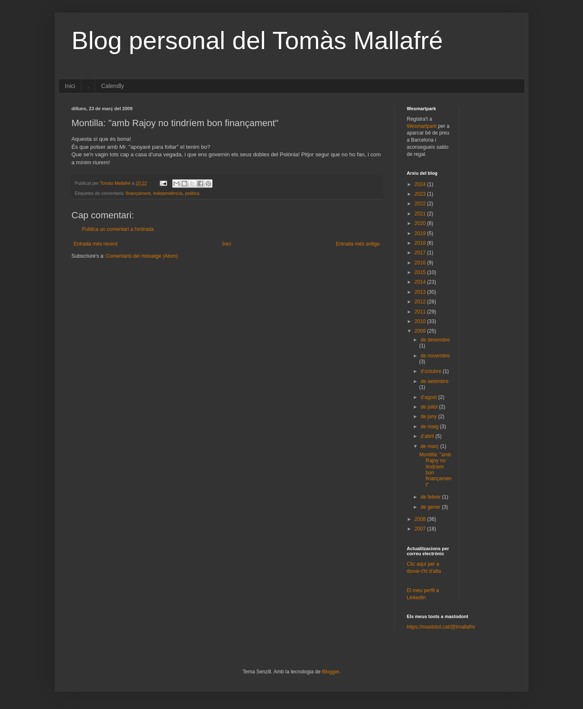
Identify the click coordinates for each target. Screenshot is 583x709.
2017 (421, 253)
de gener (431, 507)
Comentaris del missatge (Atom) (142, 256)
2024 (421, 184)
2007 (421, 529)
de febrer (431, 497)
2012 (421, 302)
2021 (421, 214)
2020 (421, 223)
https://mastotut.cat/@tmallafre (441, 627)
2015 (421, 272)
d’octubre (431, 371)
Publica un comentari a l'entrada (118, 229)
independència (167, 193)
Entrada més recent (96, 244)
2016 (421, 263)
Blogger (330, 672)
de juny (429, 416)
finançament (138, 193)
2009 (421, 331)
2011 (421, 312)
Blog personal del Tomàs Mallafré (257, 40)
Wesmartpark (422, 126)
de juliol (429, 407)
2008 (421, 519)
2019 (421, 233)
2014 (421, 282)
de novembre (435, 356)
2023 (421, 194)
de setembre (434, 381)
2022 (421, 204)
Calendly (112, 86)
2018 (421, 243)
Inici (70, 86)
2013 (421, 292)
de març (430, 446)
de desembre (435, 340)
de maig (430, 427)
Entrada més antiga (357, 244)
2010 (421, 321)
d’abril (427, 436)
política (192, 193)
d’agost (429, 397)
